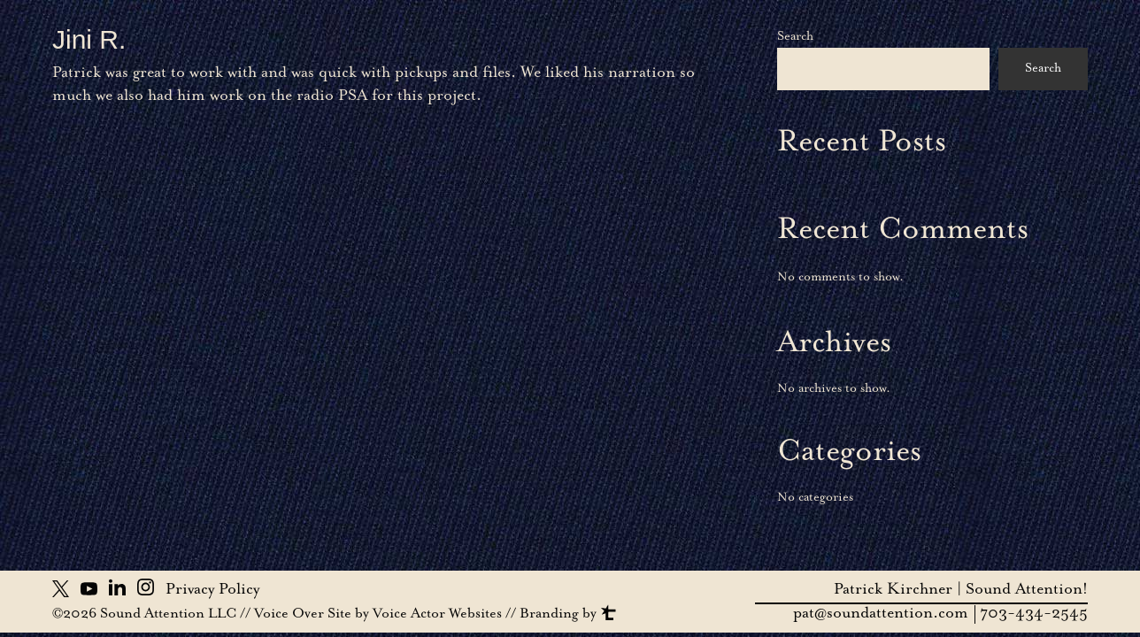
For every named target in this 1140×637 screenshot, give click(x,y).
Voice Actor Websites (437, 614)
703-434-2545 (1034, 614)
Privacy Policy (212, 590)
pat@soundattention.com (880, 614)
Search (795, 37)
